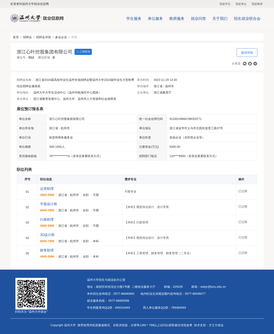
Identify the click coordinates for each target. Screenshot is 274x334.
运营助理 (47, 188)
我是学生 (225, 3)
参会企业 (61, 37)
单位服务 (155, 18)
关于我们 (220, 18)
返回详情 (247, 52)
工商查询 (83, 52)
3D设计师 (47, 235)
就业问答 (198, 18)
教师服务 (176, 18)
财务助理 (47, 250)
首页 (16, 37)
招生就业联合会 (247, 18)
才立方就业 (216, 325)
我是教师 (257, 3)
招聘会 (27, 37)
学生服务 (133, 18)
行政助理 (47, 219)
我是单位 (241, 3)
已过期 (242, 191)
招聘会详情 (43, 37)
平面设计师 (48, 204)
